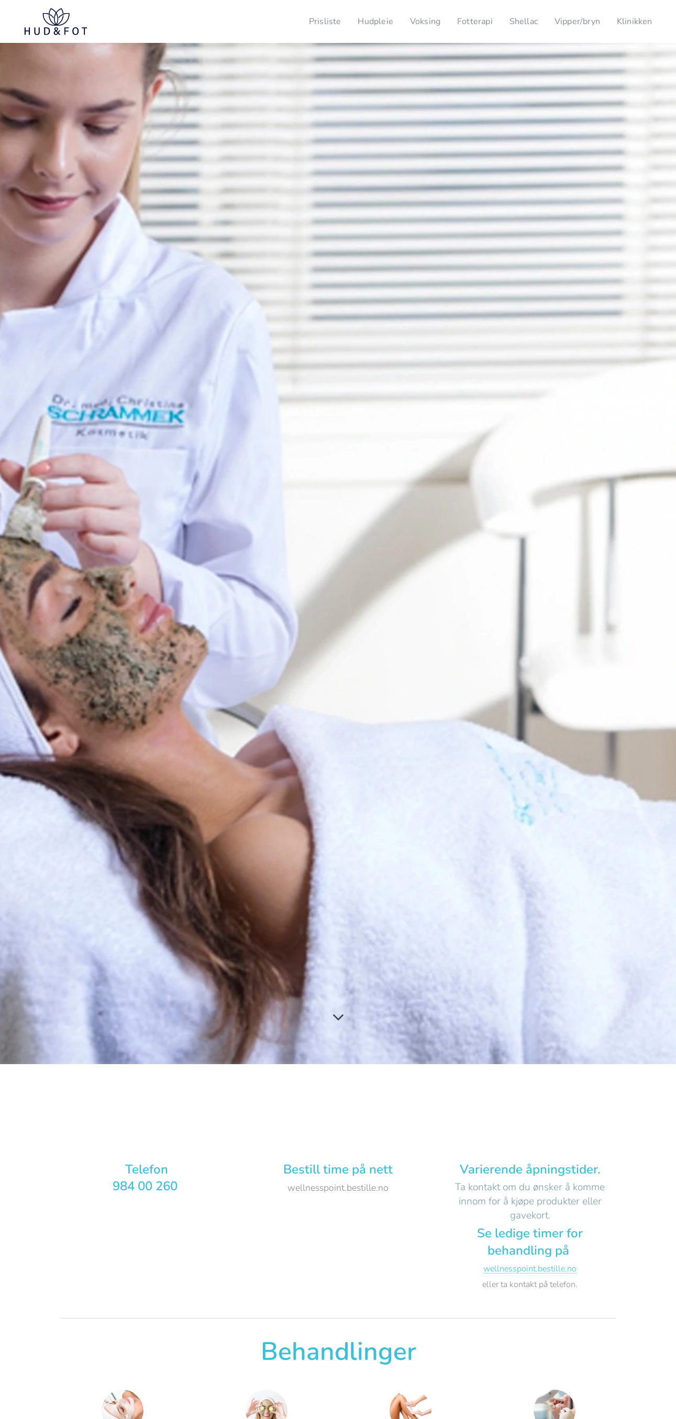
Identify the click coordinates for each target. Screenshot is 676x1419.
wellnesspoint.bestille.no (530, 1269)
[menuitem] (309, 21)
